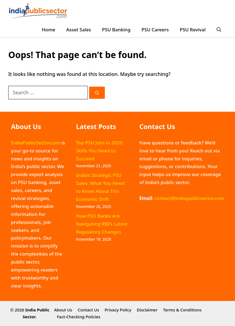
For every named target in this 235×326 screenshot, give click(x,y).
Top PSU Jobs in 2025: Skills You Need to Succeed (99, 150)
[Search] (97, 93)
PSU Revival (193, 29)
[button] (219, 29)
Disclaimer (147, 310)
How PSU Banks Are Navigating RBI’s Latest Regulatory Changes (101, 224)
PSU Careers (155, 29)
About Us (63, 310)
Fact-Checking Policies (78, 316)
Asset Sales (78, 29)
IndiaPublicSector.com (35, 142)
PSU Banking (116, 29)
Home (48, 29)
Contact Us (88, 310)
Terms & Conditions (182, 310)
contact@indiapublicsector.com (189, 198)
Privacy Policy (118, 310)
